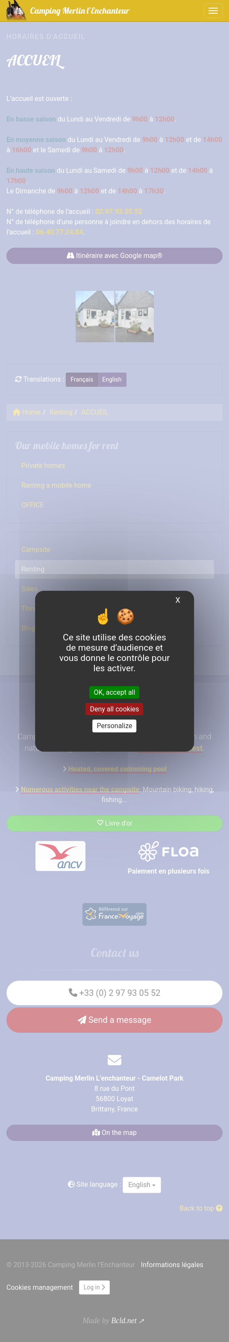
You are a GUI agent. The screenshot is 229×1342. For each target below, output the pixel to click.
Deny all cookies (114, 709)
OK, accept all (114, 692)
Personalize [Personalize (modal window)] (114, 726)
